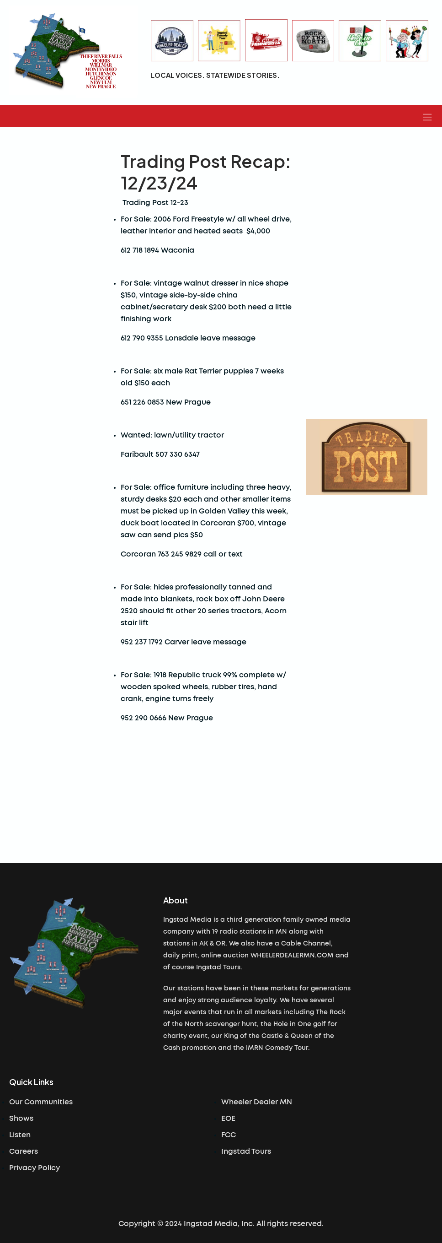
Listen (20, 1135)
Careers (23, 1151)
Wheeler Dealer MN (256, 1102)
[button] (427, 116)
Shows (21, 1118)
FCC (228, 1135)
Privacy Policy (34, 1168)
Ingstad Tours (246, 1151)
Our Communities (41, 1102)
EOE (228, 1118)
